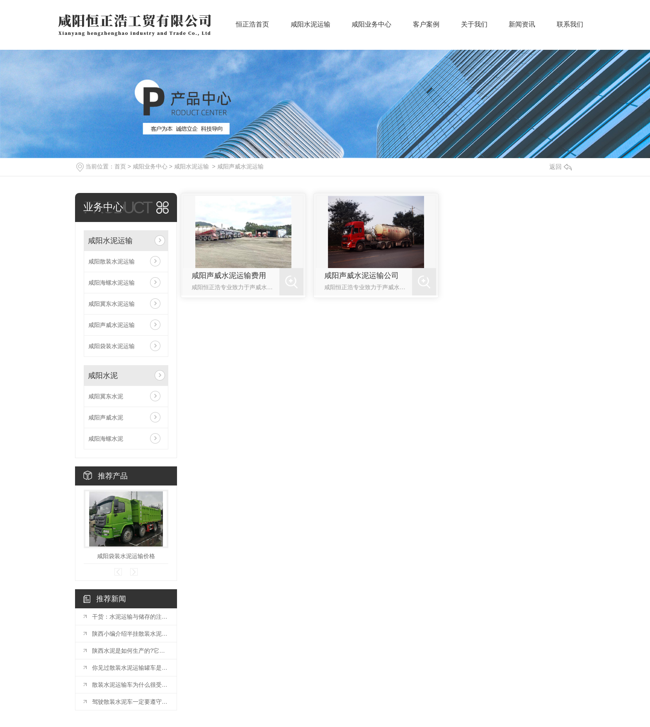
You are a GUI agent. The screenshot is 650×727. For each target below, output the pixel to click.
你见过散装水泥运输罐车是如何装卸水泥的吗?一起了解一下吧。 (130, 667)
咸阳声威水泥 (105, 417)
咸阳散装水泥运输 (111, 261)
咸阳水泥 (103, 375)
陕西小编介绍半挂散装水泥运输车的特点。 (130, 633)
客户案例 (426, 29)
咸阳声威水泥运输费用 (229, 275)
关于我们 (474, 29)
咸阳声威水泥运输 (240, 166)
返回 (560, 166)
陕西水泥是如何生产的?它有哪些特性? (130, 650)
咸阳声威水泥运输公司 (361, 275)
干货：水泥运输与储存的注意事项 (130, 616)
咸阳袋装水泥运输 (111, 346)
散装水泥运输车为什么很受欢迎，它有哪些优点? (130, 684)
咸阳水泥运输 (310, 29)
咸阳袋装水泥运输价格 (126, 556)
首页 (120, 166)
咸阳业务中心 (371, 29)
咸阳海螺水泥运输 (111, 282)
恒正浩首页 (252, 29)
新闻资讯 (522, 29)
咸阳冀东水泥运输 (111, 303)
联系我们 (570, 29)
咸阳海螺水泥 (105, 438)
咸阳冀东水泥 (105, 396)
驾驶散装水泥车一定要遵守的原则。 (130, 701)
